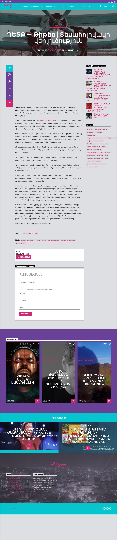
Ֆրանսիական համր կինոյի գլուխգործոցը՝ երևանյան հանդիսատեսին (98, 338)
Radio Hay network (101, 360)
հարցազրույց (99, 389)
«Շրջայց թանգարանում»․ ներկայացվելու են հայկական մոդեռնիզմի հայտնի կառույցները (98, 317)
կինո (106, 386)
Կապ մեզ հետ (7, 1)
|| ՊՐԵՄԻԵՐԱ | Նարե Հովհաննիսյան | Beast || (102, 347)
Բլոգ (26, 6)
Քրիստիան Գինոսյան (31, 464)
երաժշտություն (105, 383)
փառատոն (102, 395)
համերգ (90, 389)
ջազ (106, 389)
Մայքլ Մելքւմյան (53, 471)
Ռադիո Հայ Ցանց (102, 375)
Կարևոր (53, 135)
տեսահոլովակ (20, 474)
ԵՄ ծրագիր (47, 6)
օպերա (89, 398)
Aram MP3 (90, 360)
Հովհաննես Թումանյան (95, 372)
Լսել (103, 6)
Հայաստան (91, 366)
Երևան (99, 363)
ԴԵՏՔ (38, 471)
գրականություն (92, 383)
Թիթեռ (44, 471)
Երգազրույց (76, 6)
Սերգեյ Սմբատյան (93, 378)
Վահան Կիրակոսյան (68, 471)
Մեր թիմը (89, 6)
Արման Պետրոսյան (27, 471)
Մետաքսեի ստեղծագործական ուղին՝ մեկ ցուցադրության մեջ (98, 328)
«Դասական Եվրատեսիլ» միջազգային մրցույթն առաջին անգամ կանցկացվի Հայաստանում (98, 305)
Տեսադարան (61, 6)
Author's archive (24, 488)
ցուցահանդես (92, 395)
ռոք (88, 392)
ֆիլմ (95, 398)
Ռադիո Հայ (55, 156)
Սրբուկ (103, 378)
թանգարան (91, 386)
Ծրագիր (35, 6)
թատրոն (100, 386)
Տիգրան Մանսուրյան (94, 380)
